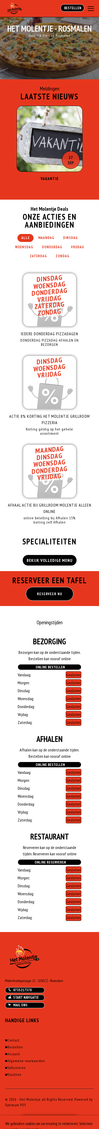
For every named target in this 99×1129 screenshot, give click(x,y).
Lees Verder (49, 186)
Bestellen (72, 8)
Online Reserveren (49, 862)
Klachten (13, 1074)
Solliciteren (15, 1067)
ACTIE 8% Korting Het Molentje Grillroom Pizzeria (49, 419)
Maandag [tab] (46, 238)
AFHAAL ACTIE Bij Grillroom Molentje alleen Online (49, 508)
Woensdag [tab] (24, 247)
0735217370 (20, 990)
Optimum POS (15, 1105)
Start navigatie (23, 997)
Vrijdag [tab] (77, 247)
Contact (12, 1040)
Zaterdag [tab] (38, 256)
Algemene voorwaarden (25, 1060)
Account (12, 1054)
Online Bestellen (49, 667)
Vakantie (50, 178)
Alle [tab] (25, 238)
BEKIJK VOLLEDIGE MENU (50, 560)
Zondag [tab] (62, 256)
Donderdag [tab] (52, 247)
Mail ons (17, 1005)
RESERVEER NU (49, 593)
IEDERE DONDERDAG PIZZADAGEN (49, 333)
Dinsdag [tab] (70, 238)
